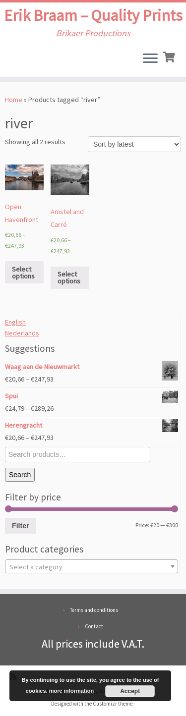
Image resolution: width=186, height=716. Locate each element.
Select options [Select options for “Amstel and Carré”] (69, 277)
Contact (94, 626)
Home (13, 99)
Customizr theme (112, 703)
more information (71, 691)
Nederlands (22, 333)
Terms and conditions (94, 609)
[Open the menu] (150, 59)
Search (20, 475)
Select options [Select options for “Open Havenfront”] (23, 272)
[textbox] (91, 567)
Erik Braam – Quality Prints (93, 15)
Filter (20, 526)
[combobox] (91, 566)
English (15, 322)
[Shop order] (134, 144)
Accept (130, 691)
